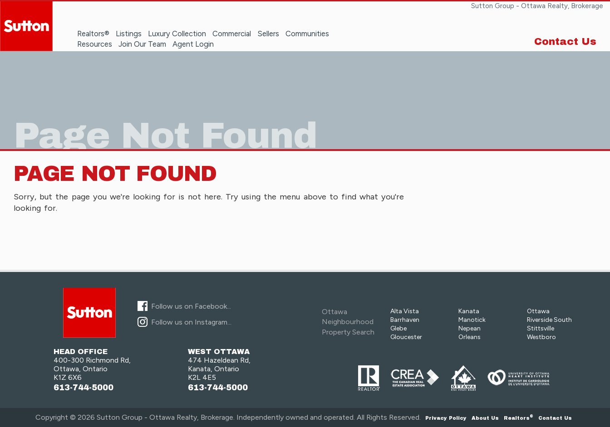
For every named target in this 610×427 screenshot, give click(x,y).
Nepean (469, 328)
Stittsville (540, 328)
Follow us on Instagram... (191, 322)
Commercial (231, 33)
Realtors (518, 418)
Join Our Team (142, 44)
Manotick (472, 320)
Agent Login (193, 44)
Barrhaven (404, 320)
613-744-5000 (83, 387)
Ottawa (538, 311)
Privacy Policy (446, 418)
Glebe (398, 328)
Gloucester (406, 337)
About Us (485, 418)
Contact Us (565, 41)
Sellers (268, 33)
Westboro (541, 337)
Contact (555, 418)
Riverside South (549, 320)
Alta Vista (404, 311)
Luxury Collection (177, 33)
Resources (94, 44)
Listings (129, 33)
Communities (307, 33)
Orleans (469, 337)
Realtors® (93, 33)
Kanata (468, 311)
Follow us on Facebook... (191, 306)
